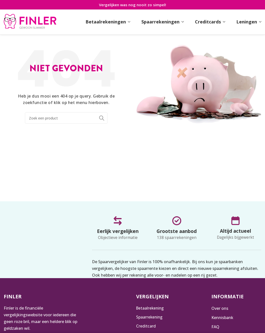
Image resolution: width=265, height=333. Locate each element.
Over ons (219, 308)
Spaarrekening (149, 317)
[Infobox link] (30, 22)
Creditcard (146, 326)
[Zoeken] (66, 118)
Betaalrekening (150, 308)
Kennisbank (222, 317)
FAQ (215, 326)
